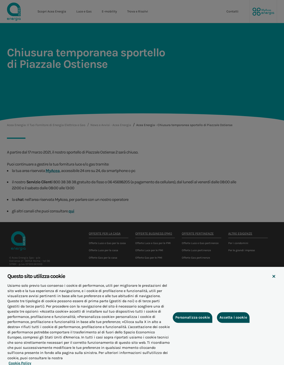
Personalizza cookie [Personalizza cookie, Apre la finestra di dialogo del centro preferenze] (192, 322)
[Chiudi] (274, 281)
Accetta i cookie (233, 322)
